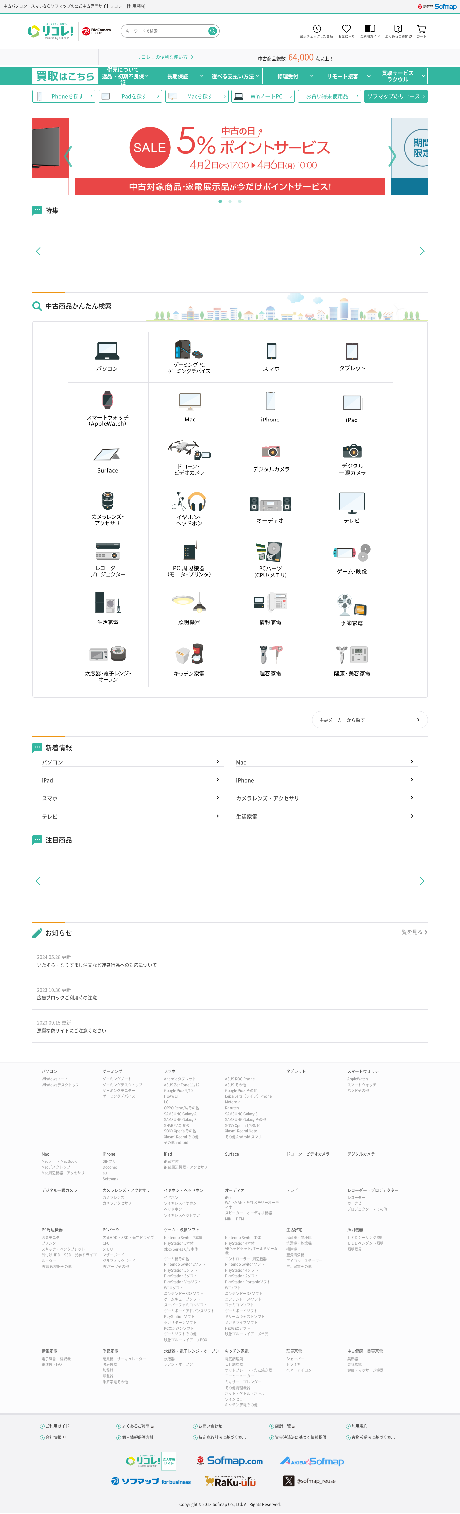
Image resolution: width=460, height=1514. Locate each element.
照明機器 (355, 1230)
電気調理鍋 (234, 1359)
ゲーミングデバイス (119, 1097)
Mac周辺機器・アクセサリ (63, 1174)
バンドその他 (358, 1091)
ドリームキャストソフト (245, 1317)
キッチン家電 (237, 1352)
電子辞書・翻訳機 (56, 1359)
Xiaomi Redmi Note (241, 1132)
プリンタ (49, 1244)
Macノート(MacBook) (60, 1162)
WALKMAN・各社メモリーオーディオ (252, 1205)
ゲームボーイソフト (241, 1312)
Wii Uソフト (173, 1288)
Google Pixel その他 (241, 1091)
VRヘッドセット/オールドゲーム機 (251, 1251)
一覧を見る (409, 932)
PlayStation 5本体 (179, 1244)
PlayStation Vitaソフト (182, 1283)
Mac (241, 763)
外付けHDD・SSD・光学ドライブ (69, 1256)
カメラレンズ (113, 1198)
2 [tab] (230, 200)
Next (392, 156)
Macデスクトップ (56, 1168)
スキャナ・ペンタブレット (63, 1250)
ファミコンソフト (239, 1306)
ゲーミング (112, 1072)
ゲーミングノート (117, 1080)
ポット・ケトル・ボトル (245, 1394)
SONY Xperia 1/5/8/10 (242, 1126)
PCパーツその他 (116, 1267)
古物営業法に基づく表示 (373, 1438)
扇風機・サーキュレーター (124, 1359)
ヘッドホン (173, 1210)
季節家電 (110, 1352)
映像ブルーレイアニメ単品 (246, 1335)
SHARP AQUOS (176, 1126)
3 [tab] (240, 200)
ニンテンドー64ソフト (243, 1300)
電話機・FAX (52, 1365)
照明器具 (354, 1250)
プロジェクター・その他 (367, 1210)
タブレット (296, 1072)
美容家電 (354, 1365)
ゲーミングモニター (119, 1091)
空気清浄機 (295, 1256)
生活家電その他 (299, 1267)
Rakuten (232, 1109)
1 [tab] (220, 200)
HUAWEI (171, 1097)
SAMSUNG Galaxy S (241, 1114)
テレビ (50, 817)
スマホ (50, 799)
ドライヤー (295, 1365)
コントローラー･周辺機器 (246, 1259)
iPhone (245, 781)
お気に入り (346, 36)
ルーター (49, 1262)
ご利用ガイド (370, 36)
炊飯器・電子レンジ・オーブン (191, 1352)
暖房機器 (110, 1365)
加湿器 (108, 1371)
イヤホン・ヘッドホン (183, 1191)
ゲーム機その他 (176, 1259)
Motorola (232, 1103)
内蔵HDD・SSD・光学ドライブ (128, 1238)
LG (166, 1103)
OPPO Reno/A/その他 (181, 1109)
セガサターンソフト (180, 1323)
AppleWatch (357, 1080)
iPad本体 (171, 1162)
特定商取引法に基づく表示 (222, 1438)
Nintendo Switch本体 (243, 1238)
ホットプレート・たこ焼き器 (248, 1371)
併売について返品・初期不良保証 (123, 76)
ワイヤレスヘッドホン (182, 1216)
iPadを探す (133, 96)
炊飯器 (169, 1359)
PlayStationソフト (179, 1317)
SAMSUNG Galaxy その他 (245, 1120)
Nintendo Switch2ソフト (184, 1265)
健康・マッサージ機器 (365, 1371)
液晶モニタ (51, 1238)
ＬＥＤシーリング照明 (365, 1238)
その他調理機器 (237, 1388)
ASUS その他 (235, 1085)
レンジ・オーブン (178, 1365)
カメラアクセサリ (117, 1204)
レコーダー (356, 1198)
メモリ (108, 1250)
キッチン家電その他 (241, 1406)
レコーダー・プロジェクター (373, 1191)
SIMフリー (111, 1162)
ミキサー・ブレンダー (243, 1383)
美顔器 (352, 1359)
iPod (229, 1198)
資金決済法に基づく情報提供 (300, 1438)
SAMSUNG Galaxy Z (180, 1120)
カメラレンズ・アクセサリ (267, 799)
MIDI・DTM (234, 1220)
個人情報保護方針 (138, 1438)
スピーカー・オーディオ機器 (248, 1214)
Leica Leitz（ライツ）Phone (248, 1097)
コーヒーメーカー (239, 1377)
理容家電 (294, 1352)
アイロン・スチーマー (304, 1262)
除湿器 (108, 1377)
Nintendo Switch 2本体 (183, 1238)
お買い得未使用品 (327, 96)
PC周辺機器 (52, 1230)
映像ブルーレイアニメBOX (185, 1341)
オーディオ (235, 1191)
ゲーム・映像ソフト (181, 1230)
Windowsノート (55, 1080)
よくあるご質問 (136, 1427)
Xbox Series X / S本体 (181, 1250)
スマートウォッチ (363, 1072)
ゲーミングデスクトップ (122, 1085)
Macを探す (200, 96)
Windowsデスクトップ (60, 1085)
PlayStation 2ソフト (241, 1277)
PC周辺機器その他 (57, 1267)
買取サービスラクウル (398, 76)
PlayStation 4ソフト (241, 1271)
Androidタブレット (180, 1080)
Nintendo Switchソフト (244, 1265)
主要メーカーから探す (342, 720)
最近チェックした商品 (316, 36)
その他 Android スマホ (243, 1138)
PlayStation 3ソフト (180, 1277)
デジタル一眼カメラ (59, 1191)
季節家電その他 (115, 1383)
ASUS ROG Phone (240, 1080)
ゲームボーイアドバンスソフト (189, 1312)
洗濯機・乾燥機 (299, 1244)
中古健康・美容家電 (365, 1352)
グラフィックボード (119, 1262)
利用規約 (136, 6)
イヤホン (171, 1198)
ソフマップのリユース (393, 96)
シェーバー (295, 1359)
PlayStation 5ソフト (180, 1271)
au (105, 1174)
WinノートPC (266, 96)
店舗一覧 (283, 1427)
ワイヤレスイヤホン (180, 1204)
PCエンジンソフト (179, 1329)
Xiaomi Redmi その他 (181, 1138)
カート (422, 36)
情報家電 (49, 1352)
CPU (106, 1244)
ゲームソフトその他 (180, 1335)
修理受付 (287, 76)
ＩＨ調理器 (234, 1365)
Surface (232, 1155)
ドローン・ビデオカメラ (308, 1155)
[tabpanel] (230, 156)
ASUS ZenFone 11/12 (181, 1085)
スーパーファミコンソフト (185, 1306)
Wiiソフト (233, 1288)
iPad (47, 781)
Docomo (110, 1168)
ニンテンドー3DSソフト (183, 1294)
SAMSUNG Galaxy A (180, 1114)
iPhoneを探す (67, 96)
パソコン (52, 763)
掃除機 (291, 1250)
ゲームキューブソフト (182, 1300)
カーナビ (354, 1204)
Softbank (110, 1180)
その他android (176, 1143)
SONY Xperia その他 (180, 1132)
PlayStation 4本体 (240, 1244)
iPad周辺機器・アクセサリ (186, 1168)
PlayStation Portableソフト (248, 1283)
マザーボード (113, 1256)
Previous (68, 156)
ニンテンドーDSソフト (243, 1294)
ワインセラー (236, 1400)
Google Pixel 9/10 (178, 1091)
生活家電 (246, 817)
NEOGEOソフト (237, 1329)
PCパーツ (111, 1230)
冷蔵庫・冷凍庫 (299, 1238)
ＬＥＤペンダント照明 (365, 1244)
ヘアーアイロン (299, 1371)
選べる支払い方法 (233, 76)
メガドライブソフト (241, 1323)
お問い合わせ (210, 1427)
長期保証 (177, 76)
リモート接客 (342, 76)
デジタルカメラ (361, 1155)
